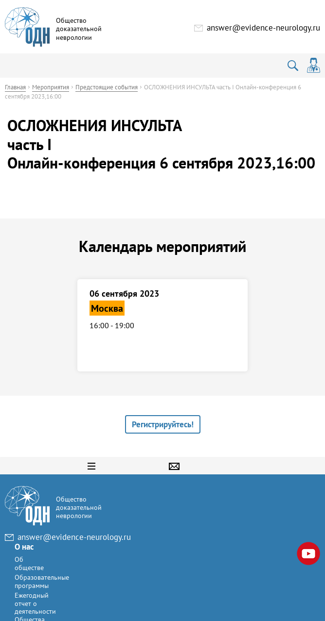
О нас (150, 491)
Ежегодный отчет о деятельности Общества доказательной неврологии (163, 559)
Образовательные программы (168, 525)
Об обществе (155, 507)
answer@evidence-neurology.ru (263, 27)
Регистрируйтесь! (163, 424)
